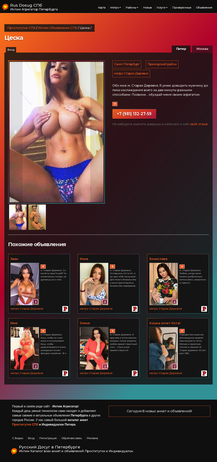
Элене (85, 323)
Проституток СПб (25, 424)
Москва (202, 49)
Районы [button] (131, 7)
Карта (102, 7)
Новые (147, 7)
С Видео (17, 438)
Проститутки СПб (21, 28)
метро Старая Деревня (131, 74)
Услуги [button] (161, 7)
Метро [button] (114, 7)
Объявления (204, 7)
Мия (13, 323)
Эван (14, 259)
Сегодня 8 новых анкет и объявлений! (159, 411)
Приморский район (162, 64)
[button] (15, 132)
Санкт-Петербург (127, 64)
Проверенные (181, 7)
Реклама (92, 438)
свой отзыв (199, 125)
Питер (181, 49)
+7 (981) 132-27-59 (134, 115)
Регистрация (47, 438)
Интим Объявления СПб (57, 28)
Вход (11, 49)
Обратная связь (71, 438)
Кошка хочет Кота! (164, 323)
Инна (84, 259)
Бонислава (158, 259)
